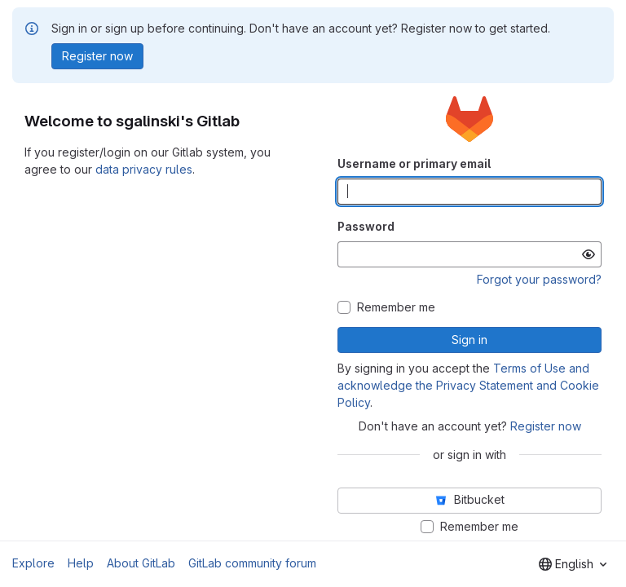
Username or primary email (414, 163)
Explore (33, 563)
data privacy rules (143, 169)
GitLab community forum (252, 563)
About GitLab (141, 563)
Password (366, 226)
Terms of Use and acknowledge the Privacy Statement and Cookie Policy (468, 385)
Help (81, 563)
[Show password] (588, 254)
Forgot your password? (539, 279)
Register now (545, 426)
